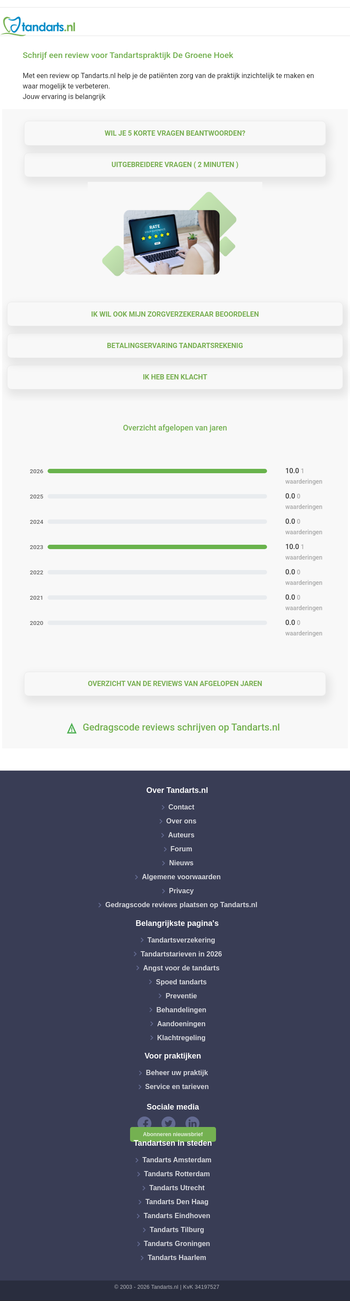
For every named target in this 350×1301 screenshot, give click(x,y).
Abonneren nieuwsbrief (173, 1134)
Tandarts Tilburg (177, 1229)
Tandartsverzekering (181, 939)
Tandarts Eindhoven (177, 1215)
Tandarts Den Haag (177, 1201)
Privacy (181, 891)
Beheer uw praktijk (177, 1072)
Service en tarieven (177, 1086)
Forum (181, 849)
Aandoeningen (181, 1023)
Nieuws (181, 863)
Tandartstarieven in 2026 (181, 953)
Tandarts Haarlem (177, 1257)
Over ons (181, 821)
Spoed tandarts (181, 981)
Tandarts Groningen (177, 1243)
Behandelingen (181, 1009)
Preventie (181, 995)
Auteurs (181, 835)
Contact (181, 807)
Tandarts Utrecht (177, 1188)
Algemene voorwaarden (181, 877)
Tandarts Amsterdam (176, 1160)
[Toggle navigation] (338, 26)
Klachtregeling (181, 1037)
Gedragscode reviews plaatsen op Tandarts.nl (181, 904)
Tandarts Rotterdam (177, 1174)
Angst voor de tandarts (181, 967)
